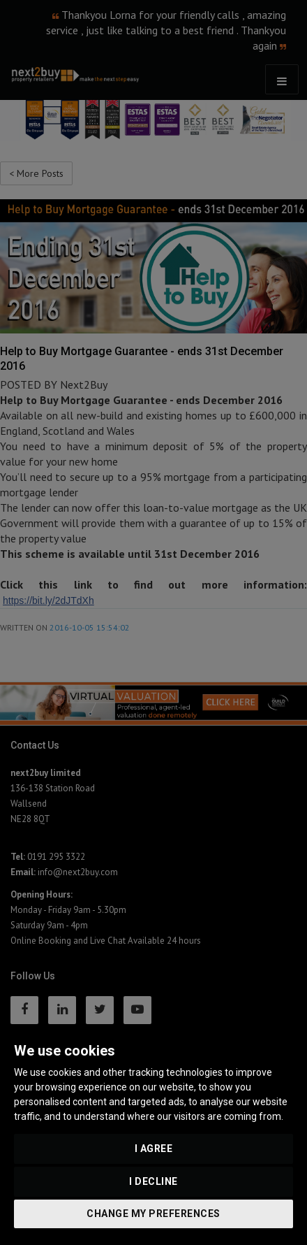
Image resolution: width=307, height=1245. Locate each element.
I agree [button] (154, 1148)
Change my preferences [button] (153, 1213)
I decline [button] (153, 1181)
